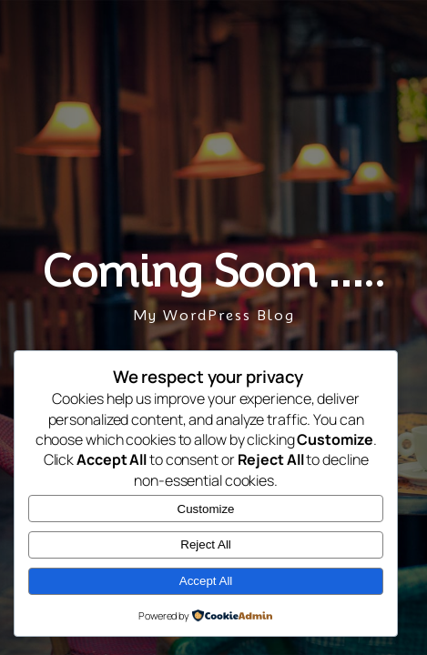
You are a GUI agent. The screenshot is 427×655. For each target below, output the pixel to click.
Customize (206, 509)
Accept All (206, 581)
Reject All (205, 544)
